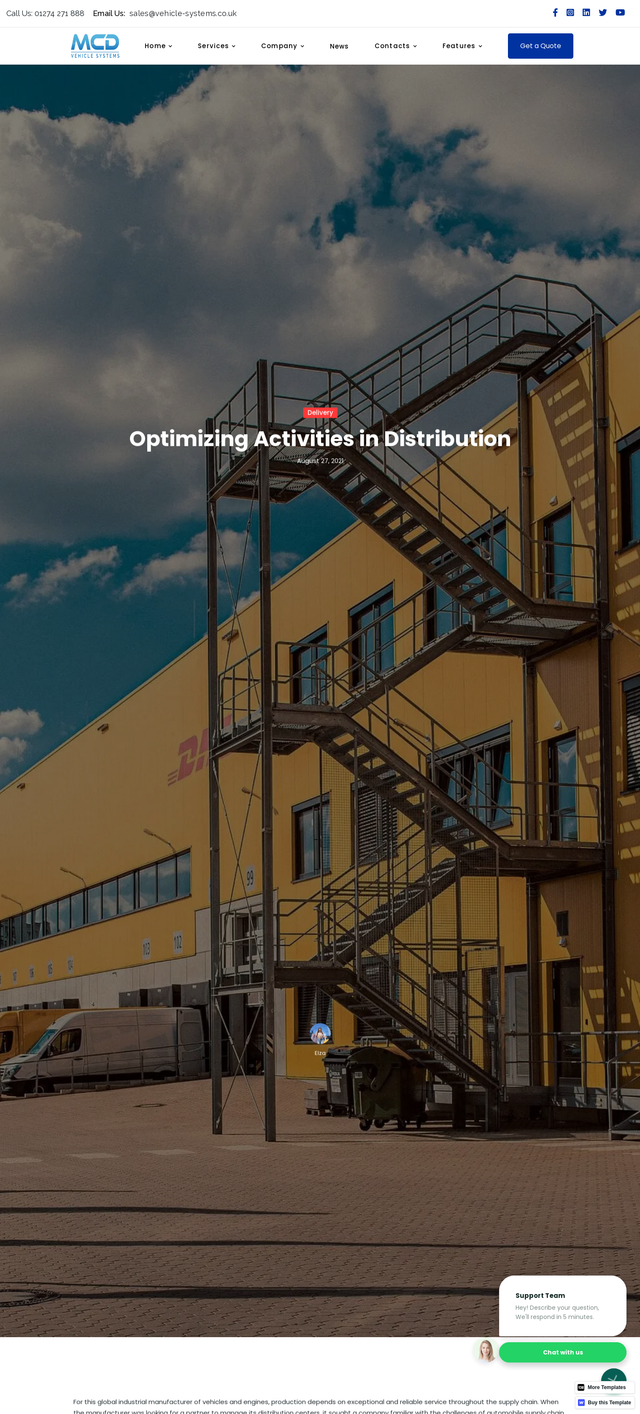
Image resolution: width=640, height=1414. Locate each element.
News (339, 46)
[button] (163, 46)
